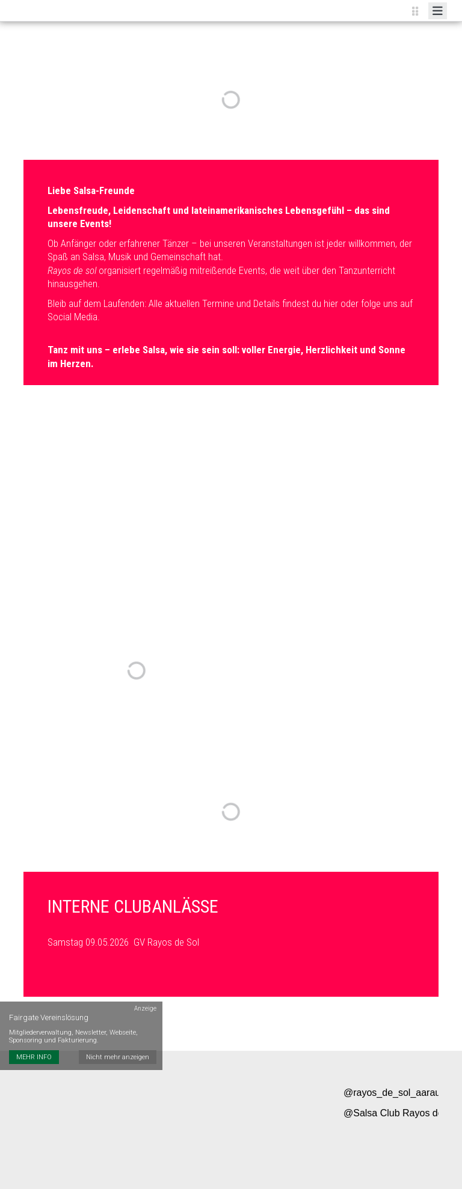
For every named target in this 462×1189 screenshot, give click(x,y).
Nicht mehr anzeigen (117, 1057)
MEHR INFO (34, 1057)
